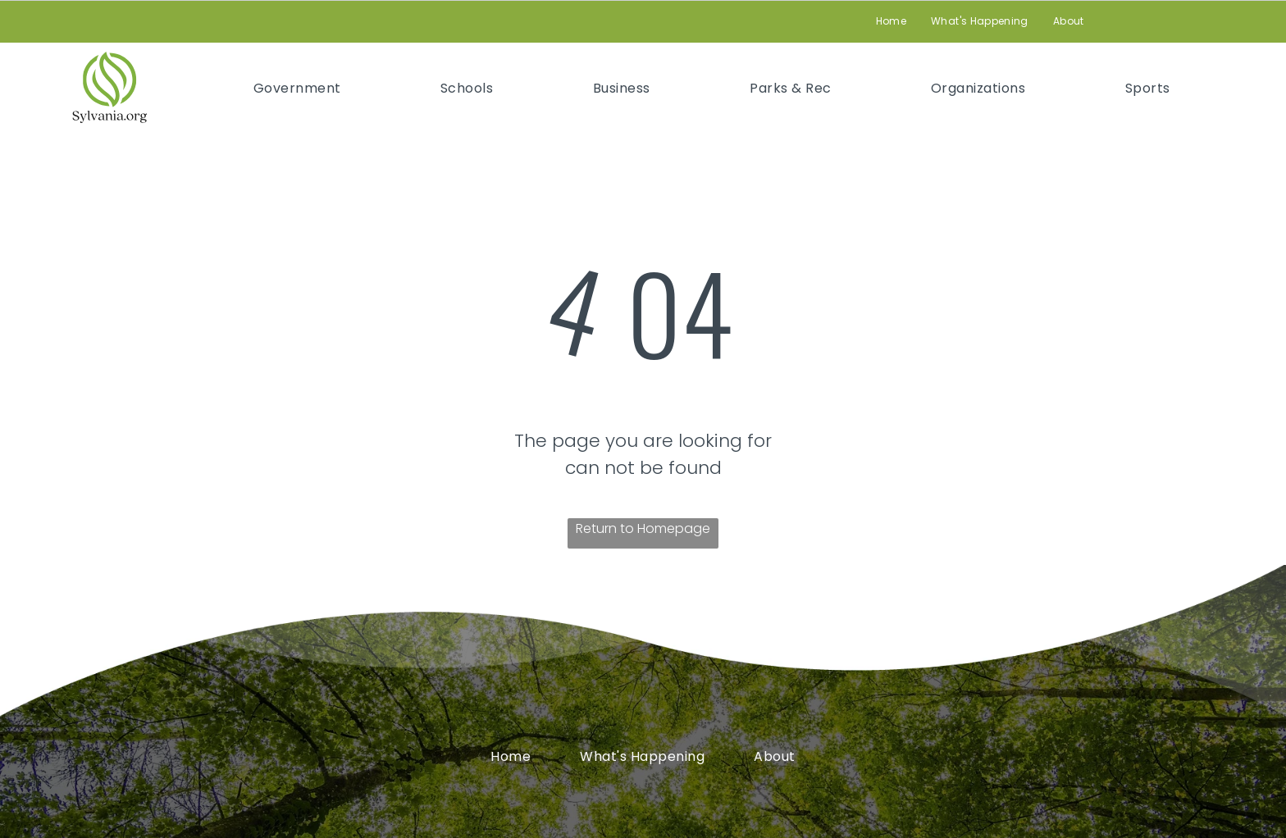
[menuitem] (891, 22)
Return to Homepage (643, 528)
